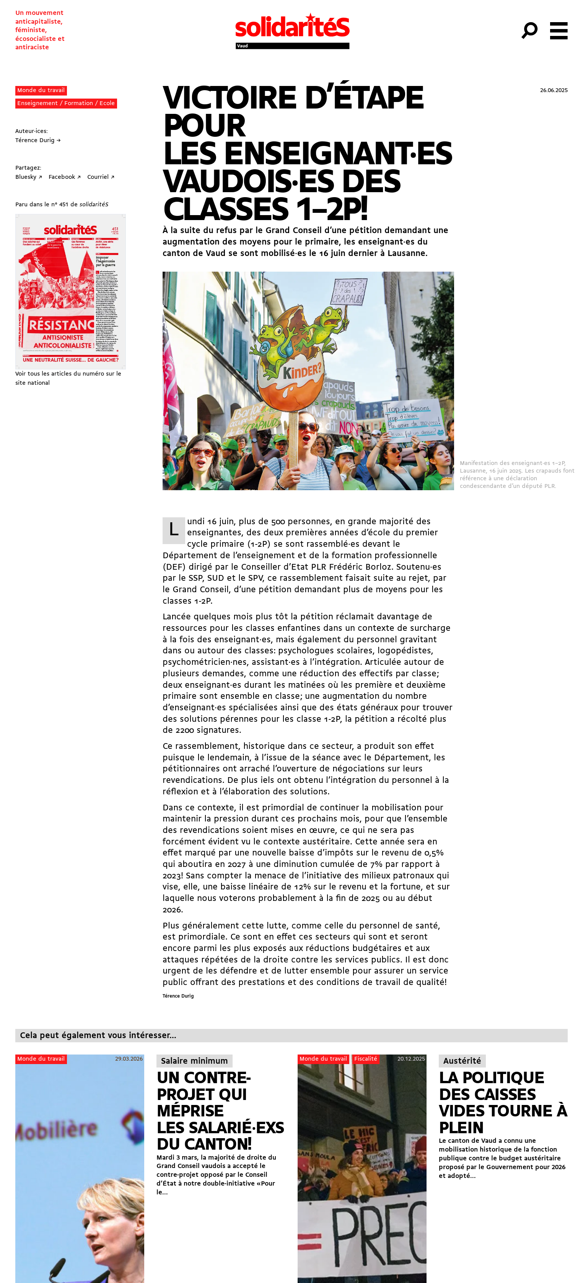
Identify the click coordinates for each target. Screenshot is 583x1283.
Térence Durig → (38, 141)
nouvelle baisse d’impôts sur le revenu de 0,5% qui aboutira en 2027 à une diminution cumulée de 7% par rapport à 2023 (303, 864)
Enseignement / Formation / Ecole (66, 103)
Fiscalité (365, 1059)
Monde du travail (41, 90)
